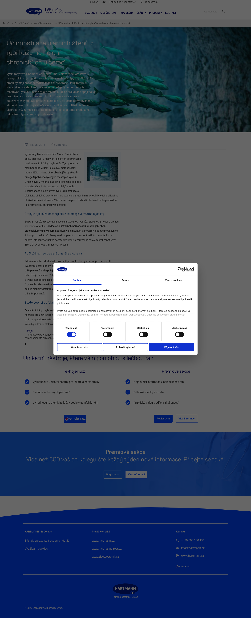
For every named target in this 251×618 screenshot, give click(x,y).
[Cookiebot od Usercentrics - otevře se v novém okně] (180, 269)
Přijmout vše (171, 347)
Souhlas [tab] (77, 280)
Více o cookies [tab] (173, 280)
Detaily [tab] (125, 280)
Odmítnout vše (79, 347)
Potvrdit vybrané (125, 347)
